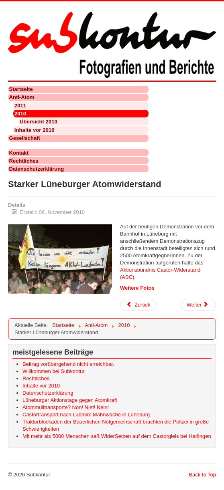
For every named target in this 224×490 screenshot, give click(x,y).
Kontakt (19, 153)
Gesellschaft (24, 138)
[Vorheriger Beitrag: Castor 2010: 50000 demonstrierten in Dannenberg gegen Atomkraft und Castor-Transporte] (138, 305)
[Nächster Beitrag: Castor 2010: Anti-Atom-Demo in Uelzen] (198, 305)
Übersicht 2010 (38, 122)
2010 (20, 114)
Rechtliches (24, 161)
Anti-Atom (22, 97)
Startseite (21, 89)
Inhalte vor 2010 (34, 130)
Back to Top (202, 475)
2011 (20, 106)
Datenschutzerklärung (36, 169)
